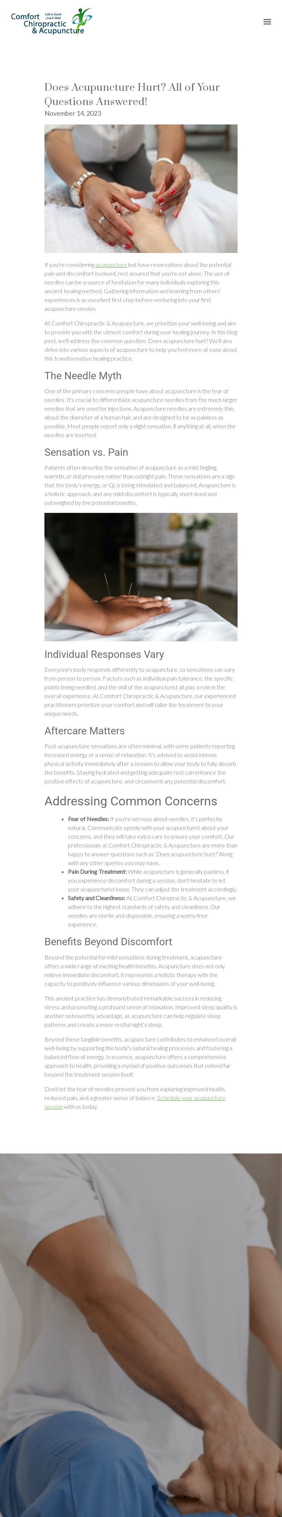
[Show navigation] (265, 21)
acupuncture (111, 964)
